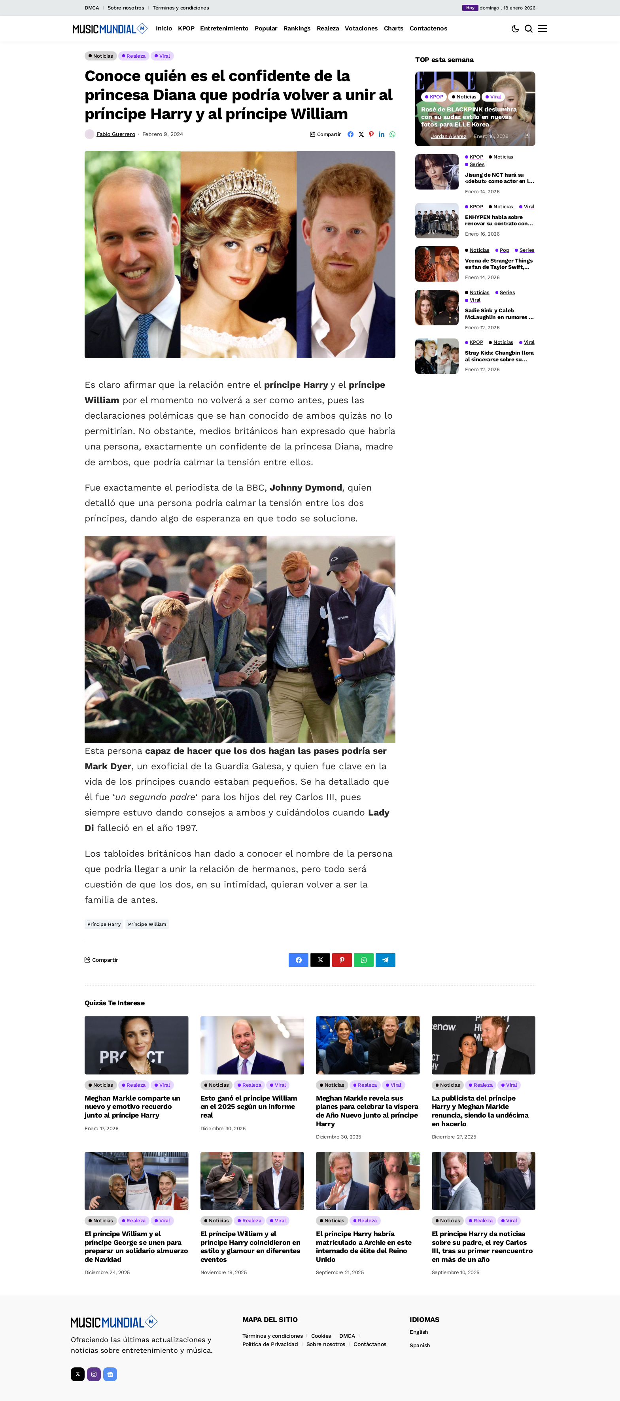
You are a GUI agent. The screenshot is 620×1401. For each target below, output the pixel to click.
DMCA (92, 8)
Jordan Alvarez (449, 136)
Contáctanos (369, 1344)
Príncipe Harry (104, 924)
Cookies (321, 1336)
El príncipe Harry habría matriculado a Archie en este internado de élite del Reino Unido (364, 1246)
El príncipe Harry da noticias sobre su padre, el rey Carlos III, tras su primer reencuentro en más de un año (482, 1246)
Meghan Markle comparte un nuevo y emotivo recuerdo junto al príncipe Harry (132, 1106)
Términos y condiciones (181, 8)
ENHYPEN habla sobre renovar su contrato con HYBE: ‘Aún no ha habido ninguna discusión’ (497, 220)
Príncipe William (147, 924)
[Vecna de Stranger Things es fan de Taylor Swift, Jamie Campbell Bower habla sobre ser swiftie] (437, 264)
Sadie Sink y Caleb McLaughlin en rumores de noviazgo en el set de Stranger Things (500, 314)
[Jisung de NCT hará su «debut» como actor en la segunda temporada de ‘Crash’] (437, 172)
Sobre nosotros (126, 8)
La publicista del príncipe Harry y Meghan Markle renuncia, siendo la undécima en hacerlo (480, 1111)
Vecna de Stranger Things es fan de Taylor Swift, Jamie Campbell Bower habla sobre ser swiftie (498, 264)
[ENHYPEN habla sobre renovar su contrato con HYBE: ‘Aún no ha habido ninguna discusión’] (437, 220)
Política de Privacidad (270, 1344)
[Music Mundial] (110, 28)
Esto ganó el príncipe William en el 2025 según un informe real (249, 1106)
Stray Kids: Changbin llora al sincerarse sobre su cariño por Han (499, 356)
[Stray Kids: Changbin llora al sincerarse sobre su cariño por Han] (437, 356)
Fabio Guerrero (115, 134)
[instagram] (94, 1374)
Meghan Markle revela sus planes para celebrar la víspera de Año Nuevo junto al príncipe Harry (367, 1111)
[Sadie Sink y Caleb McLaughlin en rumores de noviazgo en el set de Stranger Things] (437, 307)
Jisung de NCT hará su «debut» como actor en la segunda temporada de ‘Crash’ (498, 178)
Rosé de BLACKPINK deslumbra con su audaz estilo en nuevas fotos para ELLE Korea (468, 117)
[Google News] (110, 1374)
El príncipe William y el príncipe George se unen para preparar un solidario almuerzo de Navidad (136, 1246)
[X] (78, 1374)
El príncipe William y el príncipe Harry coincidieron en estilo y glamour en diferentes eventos (250, 1246)
